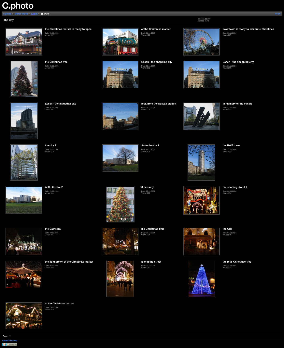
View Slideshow (9, 341)
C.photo (7, 14)
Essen (34, 14)
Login (277, 14)
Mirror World (21, 14)
